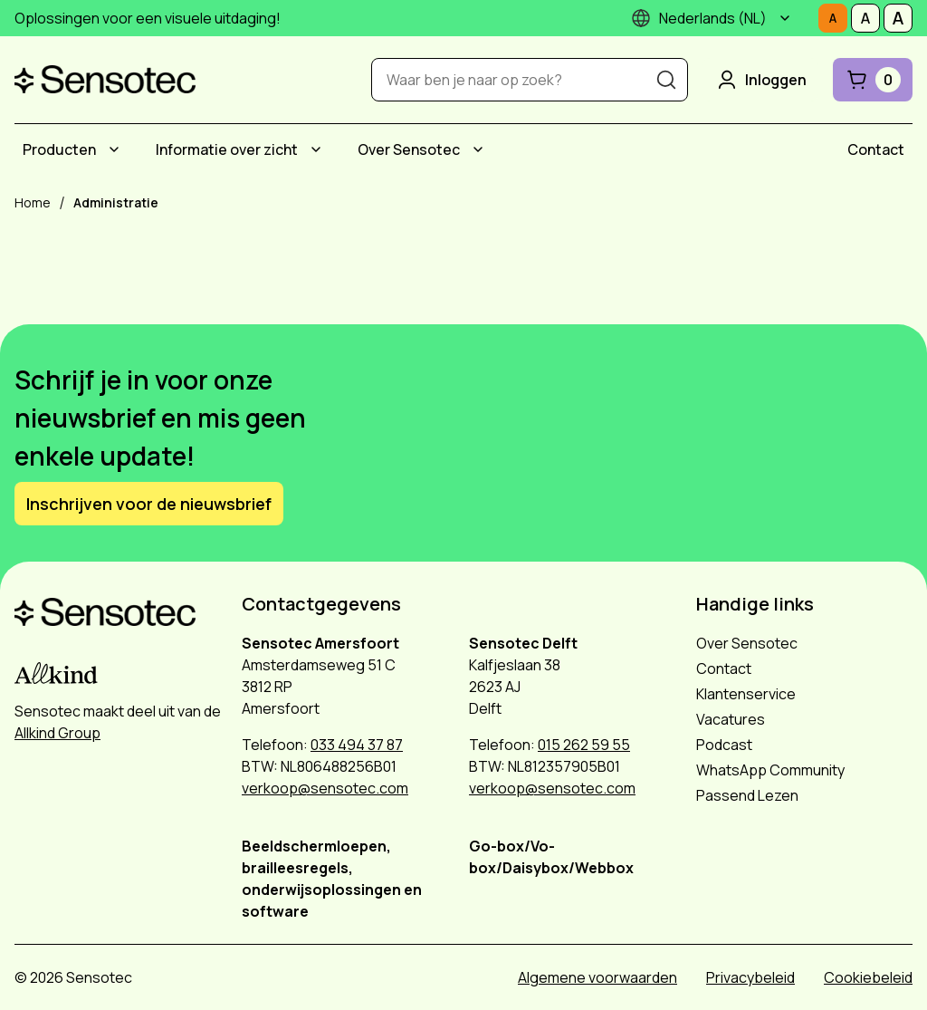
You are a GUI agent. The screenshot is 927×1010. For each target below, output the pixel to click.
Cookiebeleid (868, 977)
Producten (59, 149)
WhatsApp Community (770, 770)
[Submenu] (785, 18)
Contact (875, 149)
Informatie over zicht (227, 149)
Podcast (724, 745)
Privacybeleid (750, 977)
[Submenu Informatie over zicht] (316, 149)
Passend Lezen (747, 795)
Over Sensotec (409, 149)
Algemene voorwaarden (597, 977)
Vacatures (730, 719)
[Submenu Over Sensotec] (478, 149)
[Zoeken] (666, 79)
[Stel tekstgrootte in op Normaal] (832, 18)
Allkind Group (57, 733)
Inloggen (760, 79)
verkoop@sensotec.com (325, 788)
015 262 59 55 (584, 745)
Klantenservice (746, 694)
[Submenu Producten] (114, 149)
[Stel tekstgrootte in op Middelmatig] (865, 18)
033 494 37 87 (357, 745)
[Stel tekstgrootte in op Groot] (898, 18)
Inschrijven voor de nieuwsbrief (149, 504)
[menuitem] (73, 149)
